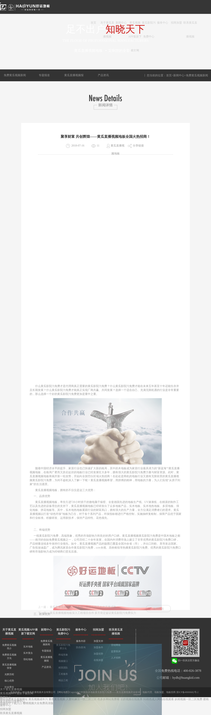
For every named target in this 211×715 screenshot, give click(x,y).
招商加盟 (176, 22)
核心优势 (9, 680)
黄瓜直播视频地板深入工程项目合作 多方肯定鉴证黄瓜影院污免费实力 (93, 617)
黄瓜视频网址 (19, 699)
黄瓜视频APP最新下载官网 (135, 25)
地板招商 (171, 692)
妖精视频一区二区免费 (188, 699)
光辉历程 (9, 674)
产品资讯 (103, 75)
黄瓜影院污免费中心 (149, 25)
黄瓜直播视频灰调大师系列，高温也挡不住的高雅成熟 (83, 611)
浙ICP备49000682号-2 (187, 692)
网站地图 (63, 692)
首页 (93, 22)
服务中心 (162, 22)
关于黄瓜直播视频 (107, 25)
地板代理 (147, 692)
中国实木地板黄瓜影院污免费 (96, 692)
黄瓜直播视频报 (74, 75)
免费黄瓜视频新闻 (15, 75)
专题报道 (44, 75)
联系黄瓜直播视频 (190, 25)
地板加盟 (159, 692)
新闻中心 (121, 22)
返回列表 (158, 613)
